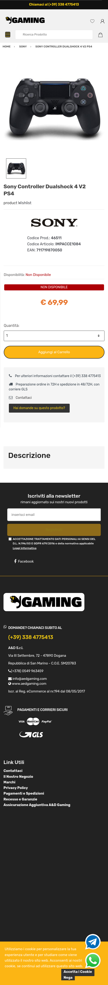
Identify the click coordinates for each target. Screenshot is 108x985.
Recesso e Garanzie (20, 799)
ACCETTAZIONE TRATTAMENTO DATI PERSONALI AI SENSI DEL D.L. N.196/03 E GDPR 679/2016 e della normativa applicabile (54, 543)
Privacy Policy (16, 788)
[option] (54, 107)
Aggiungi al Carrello (54, 352)
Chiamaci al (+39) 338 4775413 (54, 5)
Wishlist (25, 203)
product (10, 203)
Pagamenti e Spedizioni (24, 793)
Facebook (24, 561)
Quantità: (11, 325)
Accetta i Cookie (78, 972)
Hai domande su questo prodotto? (39, 408)
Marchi (9, 782)
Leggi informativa (24, 548)
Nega (68, 977)
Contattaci (20, 398)
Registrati (54, 530)
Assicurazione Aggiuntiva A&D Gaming (37, 805)
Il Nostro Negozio (18, 776)
